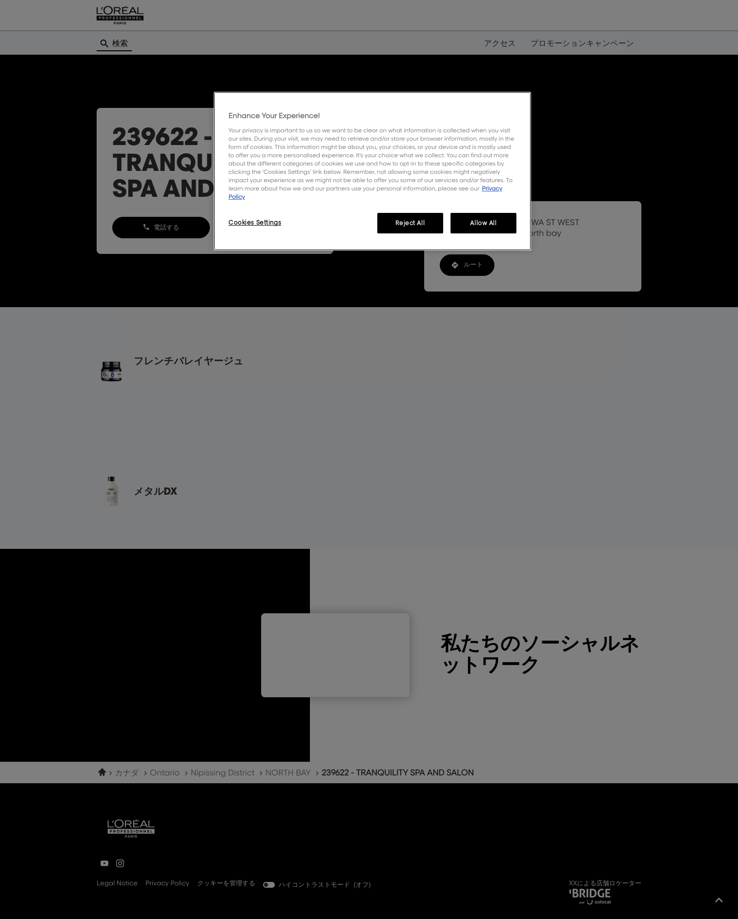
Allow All (483, 223)
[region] (372, 171)
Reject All (410, 223)
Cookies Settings (254, 222)
